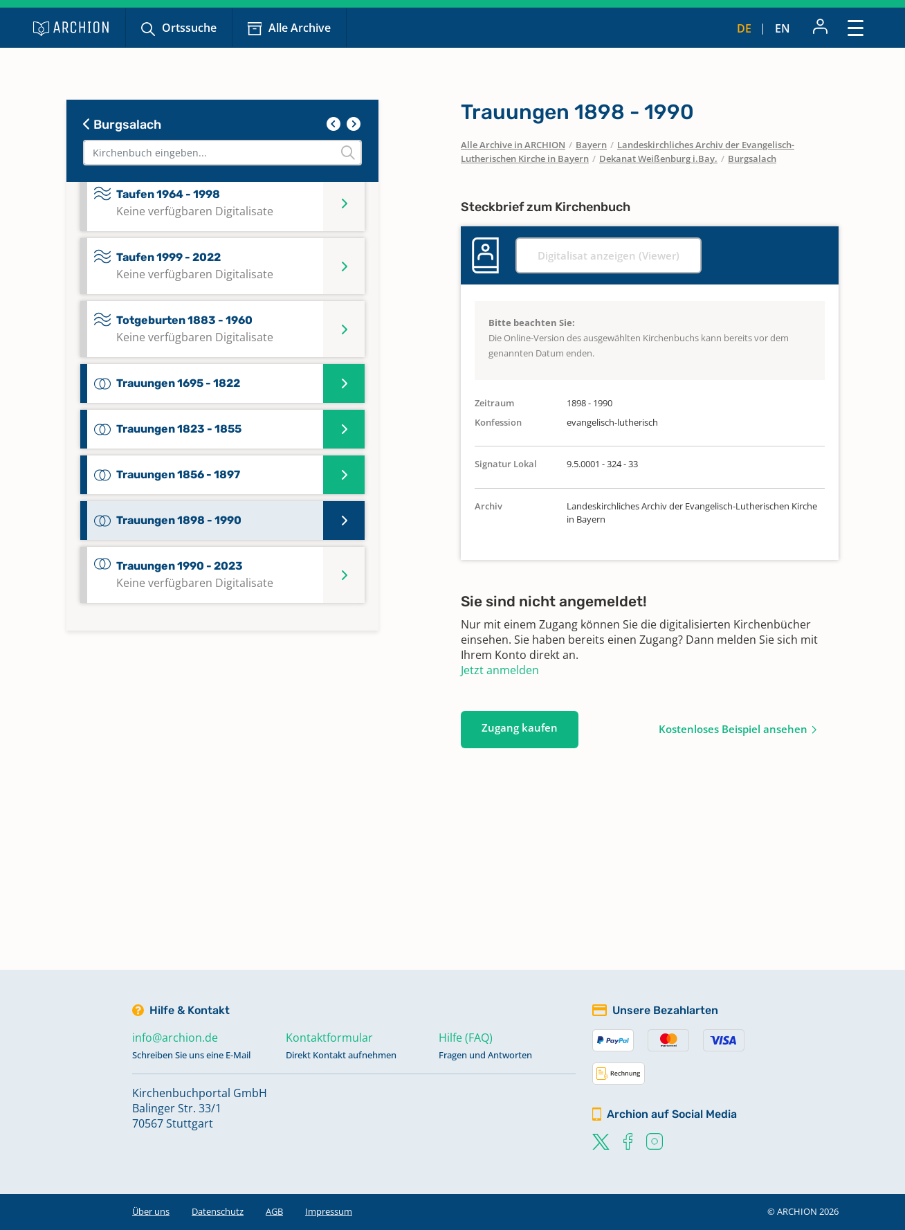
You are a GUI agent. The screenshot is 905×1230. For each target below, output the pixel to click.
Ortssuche (189, 27)
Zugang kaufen (520, 727)
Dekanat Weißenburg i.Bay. (658, 158)
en (782, 28)
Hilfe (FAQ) (466, 1037)
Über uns (151, 1211)
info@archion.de (175, 1037)
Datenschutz (218, 1211)
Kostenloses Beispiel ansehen (733, 729)
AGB (274, 1211)
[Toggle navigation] (855, 27)
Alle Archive (299, 27)
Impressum (328, 1211)
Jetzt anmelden (500, 670)
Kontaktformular (329, 1037)
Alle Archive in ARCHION (513, 144)
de (744, 28)
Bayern (591, 144)
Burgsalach (122, 124)
